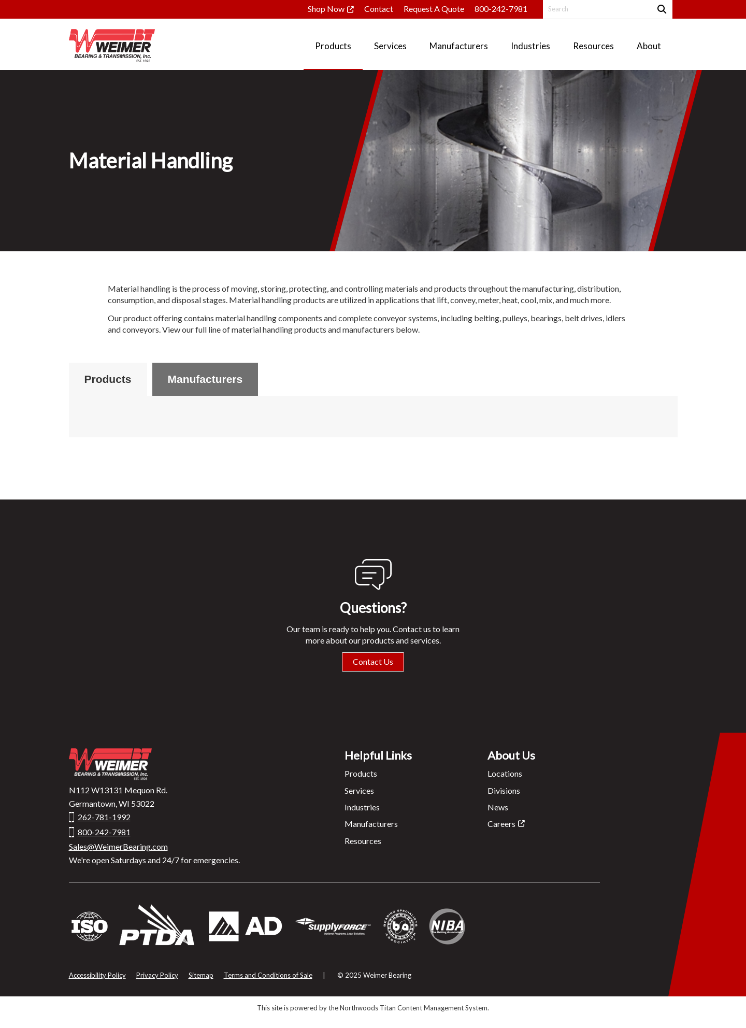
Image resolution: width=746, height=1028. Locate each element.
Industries (362, 807)
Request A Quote (434, 8)
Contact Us (373, 661)
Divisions (503, 790)
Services (359, 790)
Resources (363, 841)
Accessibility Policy (97, 975)
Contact (378, 8)
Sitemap (201, 975)
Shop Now (326, 8)
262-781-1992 (104, 817)
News (497, 807)
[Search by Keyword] (596, 9)
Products (108, 379)
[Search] (660, 9)
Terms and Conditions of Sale (268, 975)
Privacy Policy (157, 975)
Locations (504, 773)
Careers (501, 824)
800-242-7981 (501, 8)
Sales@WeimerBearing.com (118, 846)
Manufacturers (205, 379)
